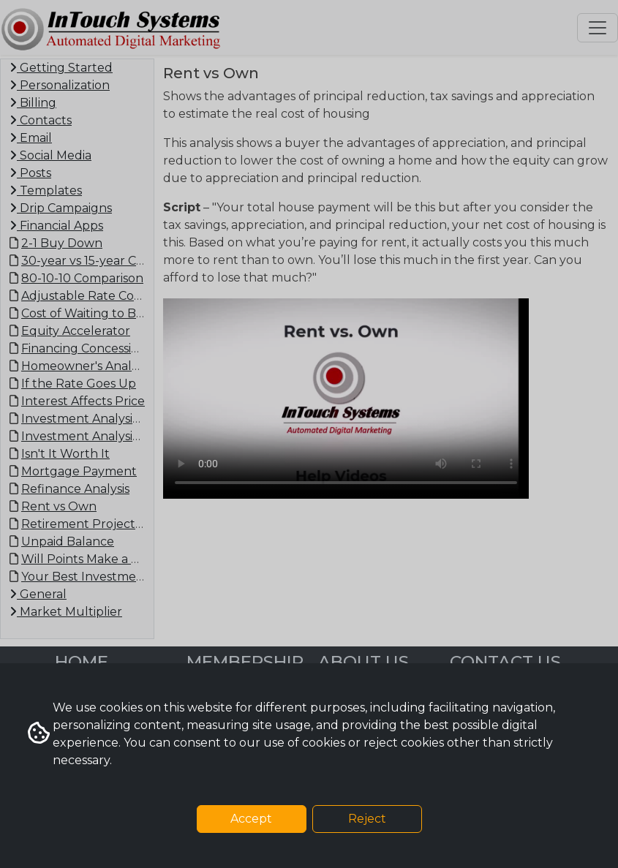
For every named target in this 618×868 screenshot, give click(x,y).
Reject (367, 819)
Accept (251, 819)
